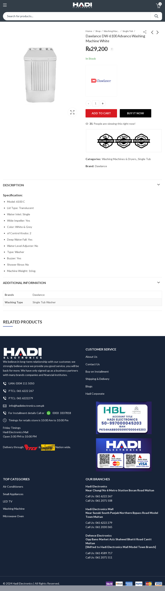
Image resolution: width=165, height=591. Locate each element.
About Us (91, 356)
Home (89, 31)
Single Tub (128, 31)
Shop (97, 31)
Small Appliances (13, 494)
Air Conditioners (13, 486)
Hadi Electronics (23, 583)
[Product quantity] (95, 103)
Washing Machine (14, 508)
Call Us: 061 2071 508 (99, 500)
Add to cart (101, 113)
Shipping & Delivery (97, 378)
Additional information (24, 283)
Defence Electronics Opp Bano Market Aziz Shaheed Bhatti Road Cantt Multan (119, 539)
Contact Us (93, 364)
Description (13, 185)
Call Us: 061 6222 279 (99, 522)
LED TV (7, 501)
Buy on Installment (97, 371)
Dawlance (101, 166)
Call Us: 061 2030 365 (99, 527)
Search (156, 16)
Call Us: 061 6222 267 (99, 496)
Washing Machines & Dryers (111, 31)
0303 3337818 (62, 413)
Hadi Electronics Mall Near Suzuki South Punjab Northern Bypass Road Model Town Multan (122, 512)
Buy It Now (135, 113)
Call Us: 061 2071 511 (99, 557)
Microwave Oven (13, 516)
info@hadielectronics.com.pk (23, 406)
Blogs (89, 386)
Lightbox (72, 112)
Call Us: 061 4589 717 (99, 553)
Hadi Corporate (95, 393)
